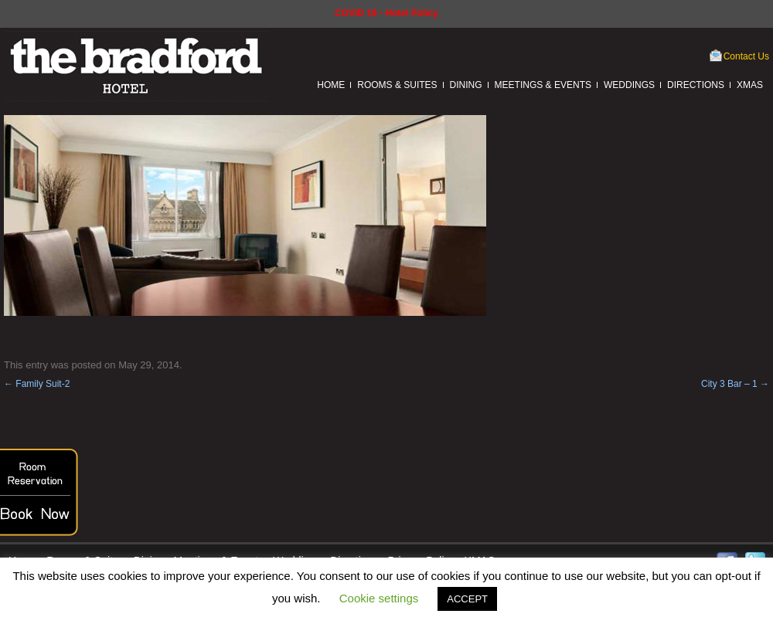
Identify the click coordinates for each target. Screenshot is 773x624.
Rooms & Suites (397, 85)
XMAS (750, 85)
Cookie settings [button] (379, 598)
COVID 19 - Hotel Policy (386, 13)
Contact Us (746, 56)
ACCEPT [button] (467, 599)
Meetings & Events (543, 85)
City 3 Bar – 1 (735, 383)
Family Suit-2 (37, 383)
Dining (466, 85)
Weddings (629, 85)
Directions (695, 85)
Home (331, 85)
